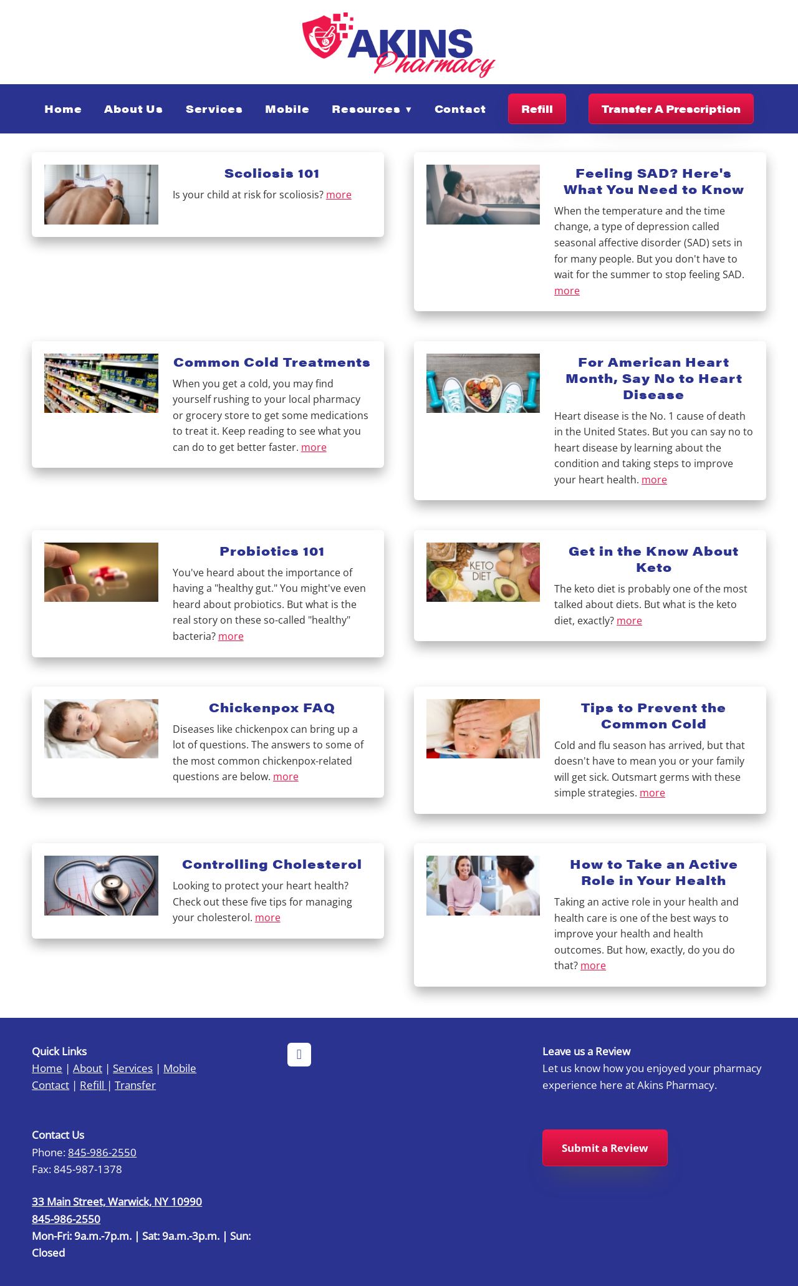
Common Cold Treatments (272, 361)
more (339, 194)
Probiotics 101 (272, 550)
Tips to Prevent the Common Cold (653, 715)
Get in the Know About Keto (654, 558)
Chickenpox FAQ (272, 707)
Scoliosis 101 (272, 172)
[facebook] (299, 1054)
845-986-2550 (102, 1151)
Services (214, 108)
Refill (537, 108)
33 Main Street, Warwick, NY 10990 (117, 1201)
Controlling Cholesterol (272, 863)
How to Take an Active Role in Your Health (654, 871)
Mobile (287, 108)
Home (63, 108)
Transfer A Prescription (671, 108)
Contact (460, 108)
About (87, 1067)
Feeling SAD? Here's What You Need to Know (654, 180)
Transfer (135, 1084)
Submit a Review (605, 1148)
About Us (133, 108)
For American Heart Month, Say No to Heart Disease (654, 377)
